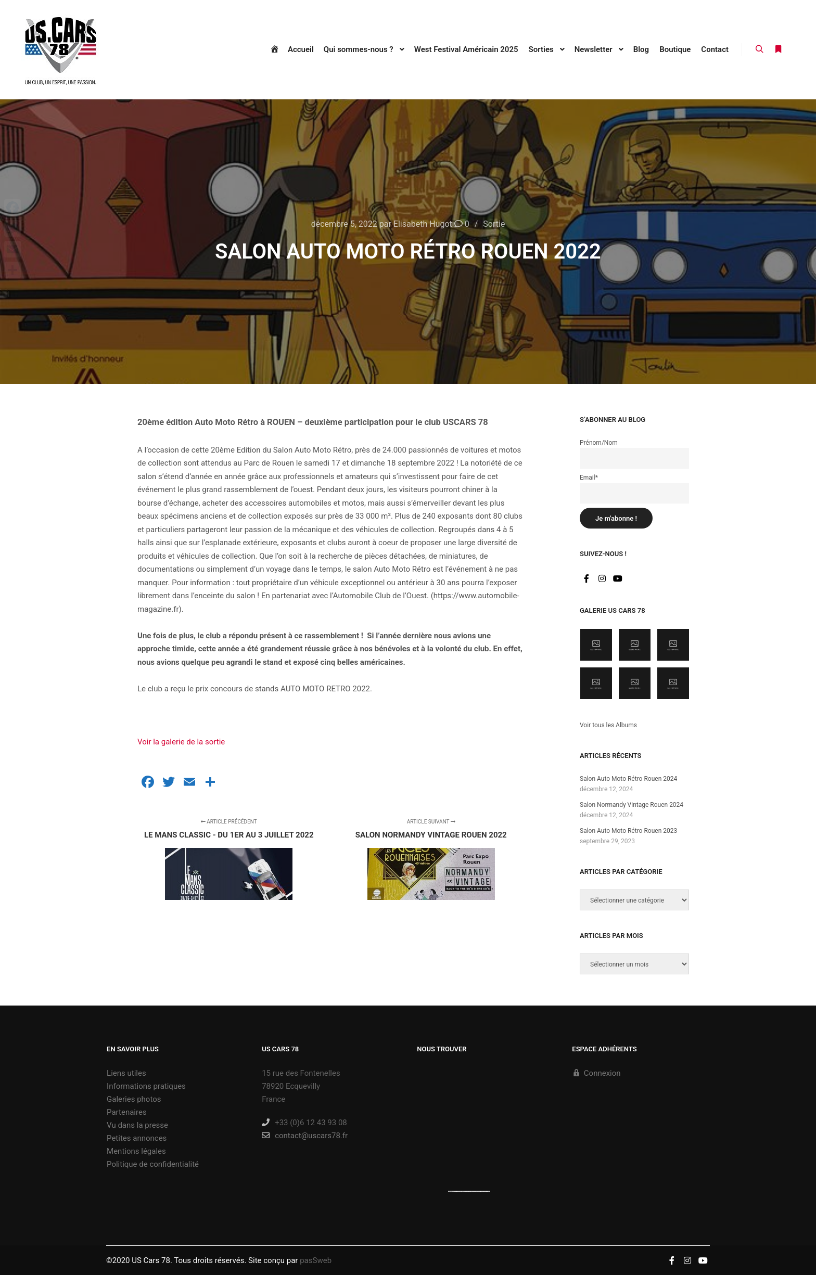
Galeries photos (134, 1099)
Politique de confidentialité (153, 1164)
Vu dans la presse (137, 1125)
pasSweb (316, 1260)
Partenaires (127, 1112)
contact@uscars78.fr (305, 1135)
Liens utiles (126, 1073)
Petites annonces (137, 1138)
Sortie (494, 224)
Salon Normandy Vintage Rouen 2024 (631, 804)
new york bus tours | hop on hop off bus (480, 1191)
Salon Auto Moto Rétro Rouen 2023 (628, 830)
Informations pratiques (146, 1086)
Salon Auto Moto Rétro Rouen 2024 (628, 778)
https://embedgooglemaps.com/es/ (462, 1191)
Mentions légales (136, 1151)
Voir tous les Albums (608, 725)
